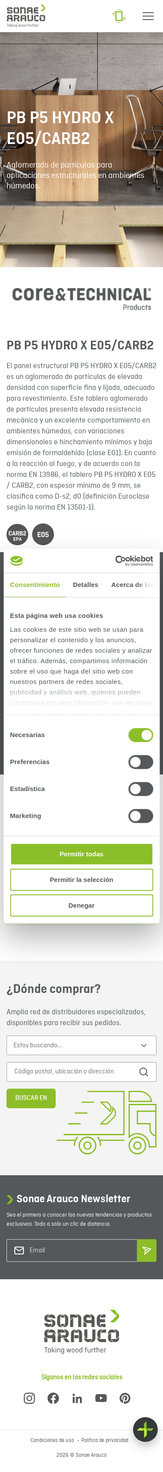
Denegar (81, 905)
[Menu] (148, 16)
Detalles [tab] (85, 584)
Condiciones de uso (52, 1440)
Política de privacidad (104, 1440)
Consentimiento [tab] (35, 584)
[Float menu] (145, 1429)
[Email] (65, 1250)
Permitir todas (81, 854)
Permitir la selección (81, 879)
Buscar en (31, 1098)
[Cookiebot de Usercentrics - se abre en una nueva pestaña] (116, 561)
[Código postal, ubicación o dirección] (73, 1071)
